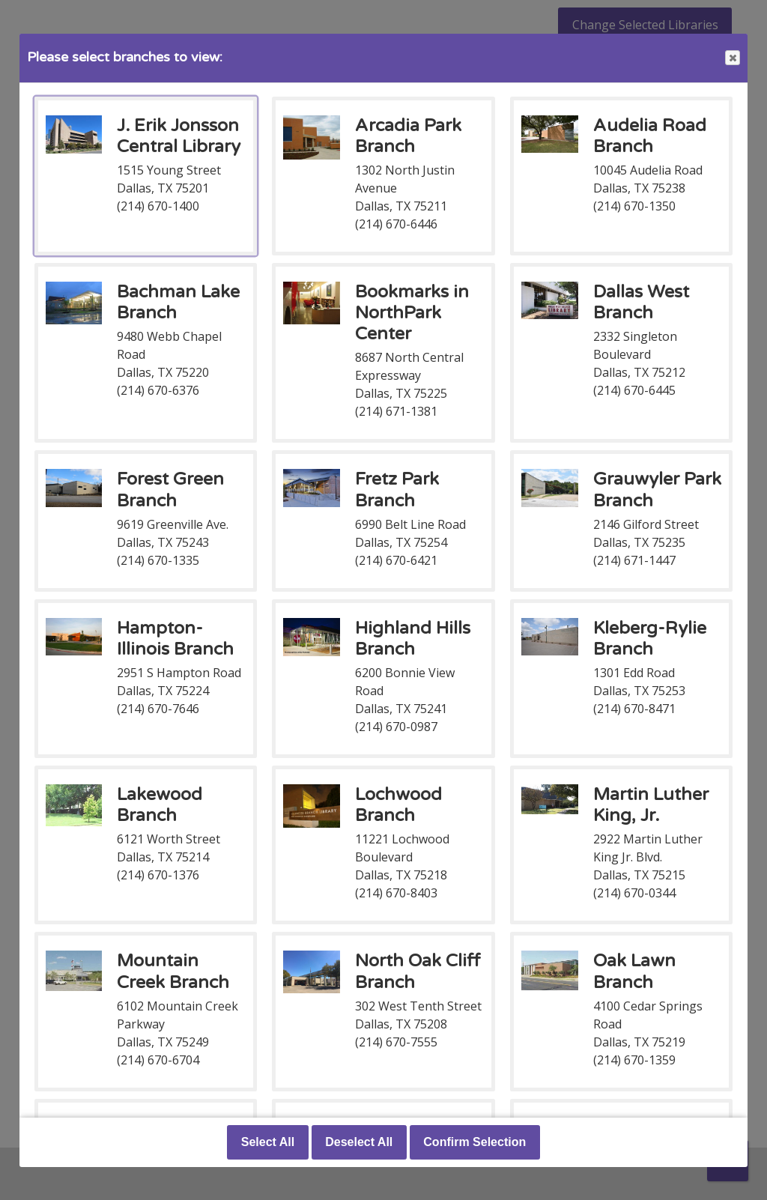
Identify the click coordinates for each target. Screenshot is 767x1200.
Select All (267, 1142)
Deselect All (358, 1142)
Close (732, 58)
